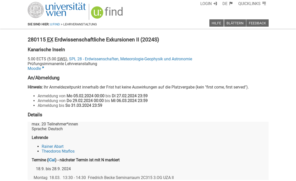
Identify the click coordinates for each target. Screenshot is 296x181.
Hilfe (216, 23)
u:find (55, 24)
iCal (51, 160)
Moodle (34, 68)
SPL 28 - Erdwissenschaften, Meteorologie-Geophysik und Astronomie (130, 59)
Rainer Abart (53, 146)
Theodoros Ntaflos (58, 151)
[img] (107, 14)
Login (206, 3)
